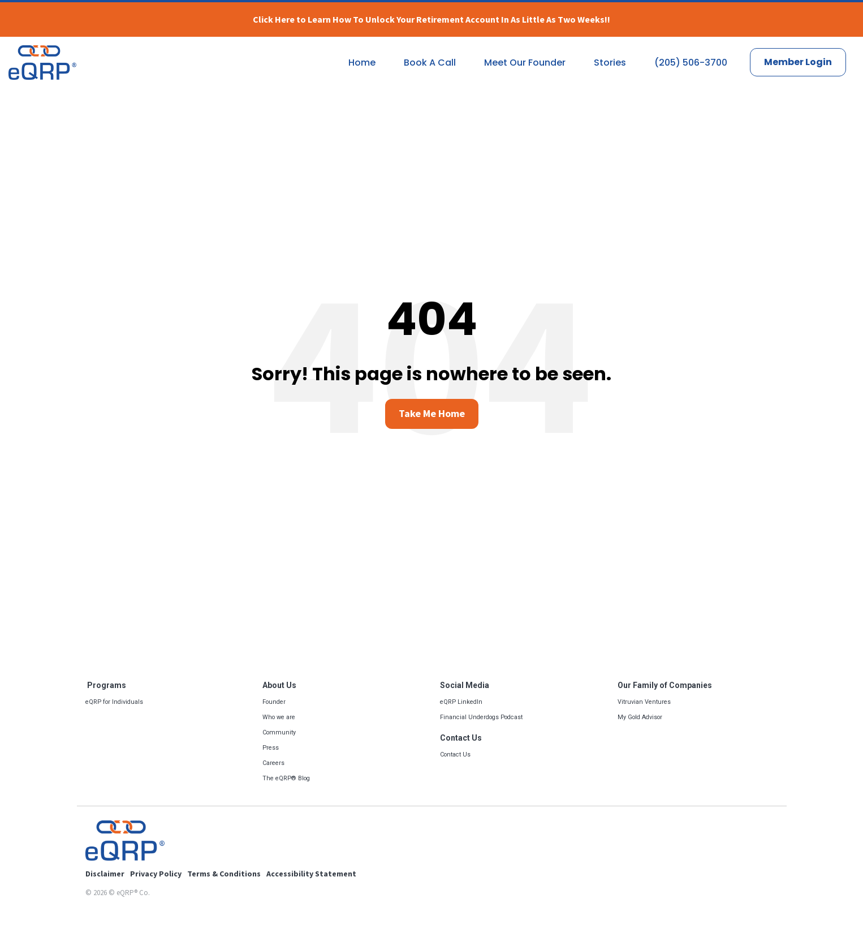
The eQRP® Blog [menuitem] (286, 778)
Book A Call (430, 62)
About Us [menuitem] (279, 685)
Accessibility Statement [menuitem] (311, 874)
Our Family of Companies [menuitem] (665, 685)
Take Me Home (432, 413)
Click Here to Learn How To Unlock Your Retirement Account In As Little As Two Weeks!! (431, 19)
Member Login (798, 61)
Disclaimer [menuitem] (104, 874)
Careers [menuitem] (273, 763)
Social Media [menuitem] (464, 685)
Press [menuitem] (270, 747)
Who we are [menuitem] (278, 717)
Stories (610, 62)
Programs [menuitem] (105, 685)
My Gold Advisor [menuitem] (640, 717)
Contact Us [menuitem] (461, 737)
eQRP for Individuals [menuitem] (114, 702)
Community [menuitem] (279, 732)
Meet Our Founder (525, 62)
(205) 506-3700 (690, 62)
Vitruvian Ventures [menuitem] (644, 702)
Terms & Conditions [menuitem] (224, 874)
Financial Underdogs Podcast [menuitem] (481, 717)
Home (362, 62)
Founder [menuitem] (274, 702)
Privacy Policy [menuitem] (156, 874)
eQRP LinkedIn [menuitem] (461, 702)
